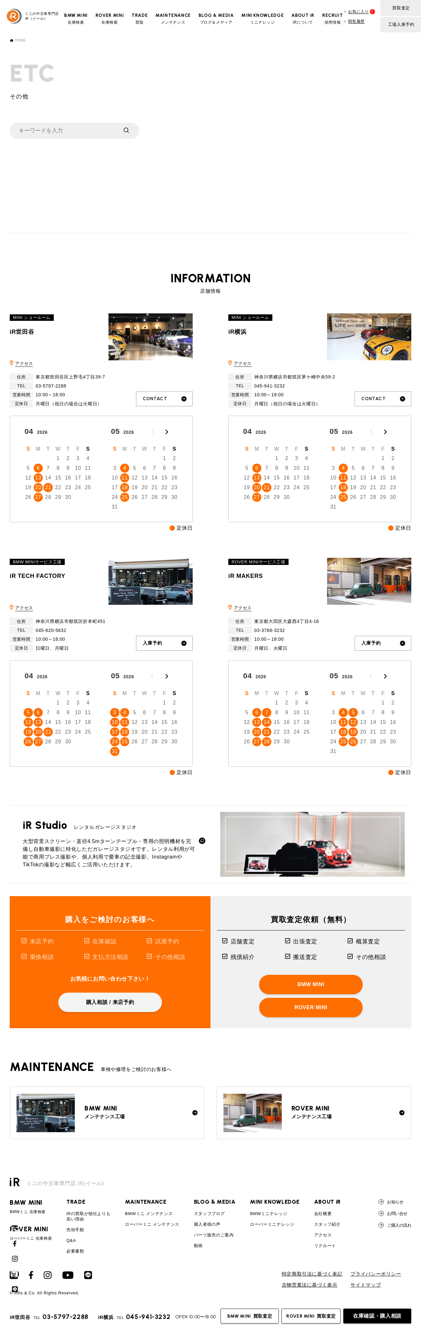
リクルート (325, 1245)
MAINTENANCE (145, 1202)
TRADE (75, 1202)
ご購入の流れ (395, 1225)
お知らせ (391, 1201)
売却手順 (75, 1229)
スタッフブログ (209, 1213)
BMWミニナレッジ (269, 1213)
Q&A (71, 1240)
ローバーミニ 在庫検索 (31, 1233)
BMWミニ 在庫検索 (31, 1206)
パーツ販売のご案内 (214, 1235)
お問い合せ (393, 1213)
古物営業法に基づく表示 (309, 1285)
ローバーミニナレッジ (272, 1224)
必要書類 (75, 1251)
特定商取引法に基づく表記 (312, 1274)
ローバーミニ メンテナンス (152, 1224)
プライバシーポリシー (375, 1274)
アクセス (24, 363)
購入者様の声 (207, 1224)
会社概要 (323, 1213)
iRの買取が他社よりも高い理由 (88, 1216)
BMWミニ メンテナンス (149, 1213)
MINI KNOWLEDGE (275, 1202)
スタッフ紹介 (327, 1224)
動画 (198, 1245)
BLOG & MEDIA (215, 1202)
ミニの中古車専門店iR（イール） (33, 16)
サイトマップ (365, 1285)
